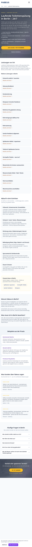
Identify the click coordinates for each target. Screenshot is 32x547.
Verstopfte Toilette (21, 285)
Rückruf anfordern (16, 52)
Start (2, 6)
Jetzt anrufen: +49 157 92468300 (16, 47)
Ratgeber (21, 473)
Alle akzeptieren (13, 544)
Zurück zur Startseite (13, 473)
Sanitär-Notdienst (8, 288)
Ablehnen (4, 544)
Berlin (5, 6)
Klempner (17, 288)
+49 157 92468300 (16, 470)
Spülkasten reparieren (9, 285)
